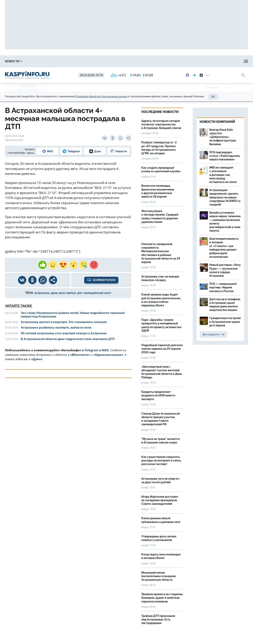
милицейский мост (97, 293)
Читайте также (18, 306)
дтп (79, 293)
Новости (14, 61)
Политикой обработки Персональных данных (101, 96)
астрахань (42, 293)
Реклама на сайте (181, 61)
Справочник (43, 61)
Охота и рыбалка (77, 61)
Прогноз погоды (113, 61)
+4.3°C (118, 75)
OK (213, 96)
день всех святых (63, 293)
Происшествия (27, 90)
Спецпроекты (147, 61)
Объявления (238, 61)
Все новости (213, 334)
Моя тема (211, 61)
